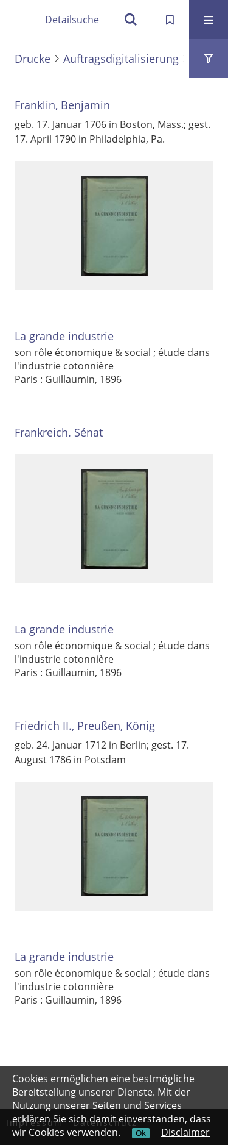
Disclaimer (185, 1132)
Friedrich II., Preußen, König (85, 725)
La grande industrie (64, 336)
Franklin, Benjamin (62, 105)
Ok (141, 1133)
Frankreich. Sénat (59, 432)
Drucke (32, 58)
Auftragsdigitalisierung (121, 58)
